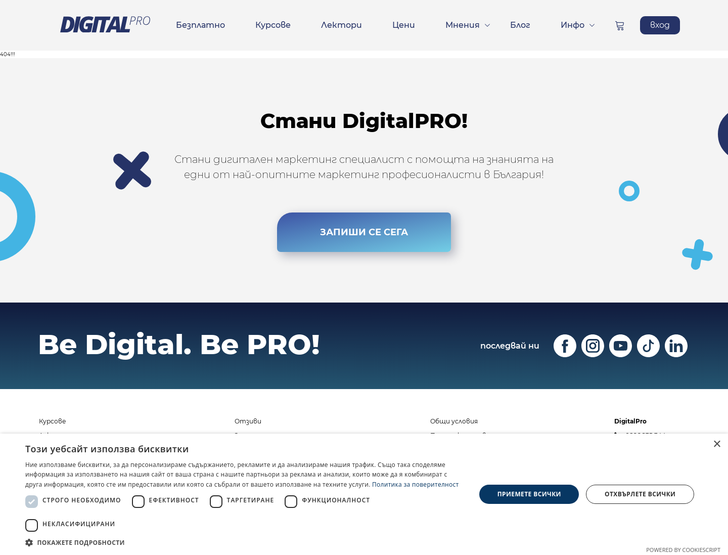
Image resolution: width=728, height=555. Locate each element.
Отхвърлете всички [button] (640, 494)
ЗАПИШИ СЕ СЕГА (364, 231)
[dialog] (364, 494)
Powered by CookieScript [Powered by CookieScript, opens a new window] (683, 549)
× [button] (716, 444)
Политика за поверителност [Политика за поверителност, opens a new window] (415, 484)
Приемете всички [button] (529, 494)
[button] (244, 542)
